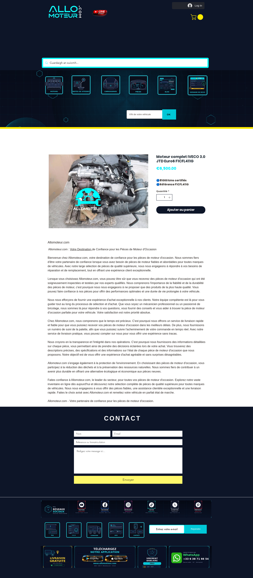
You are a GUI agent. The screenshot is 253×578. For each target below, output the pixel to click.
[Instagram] (128, 504)
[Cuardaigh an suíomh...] (125, 63)
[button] (197, 17)
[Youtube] (81, 504)
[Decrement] (159, 197)
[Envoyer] (128, 480)
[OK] (169, 114)
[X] (174, 504)
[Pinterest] (198, 504)
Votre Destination (81, 249)
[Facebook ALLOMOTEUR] (104, 504)
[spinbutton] (164, 197)
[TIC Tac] (151, 504)
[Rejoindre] (195, 529)
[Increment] (170, 197)
